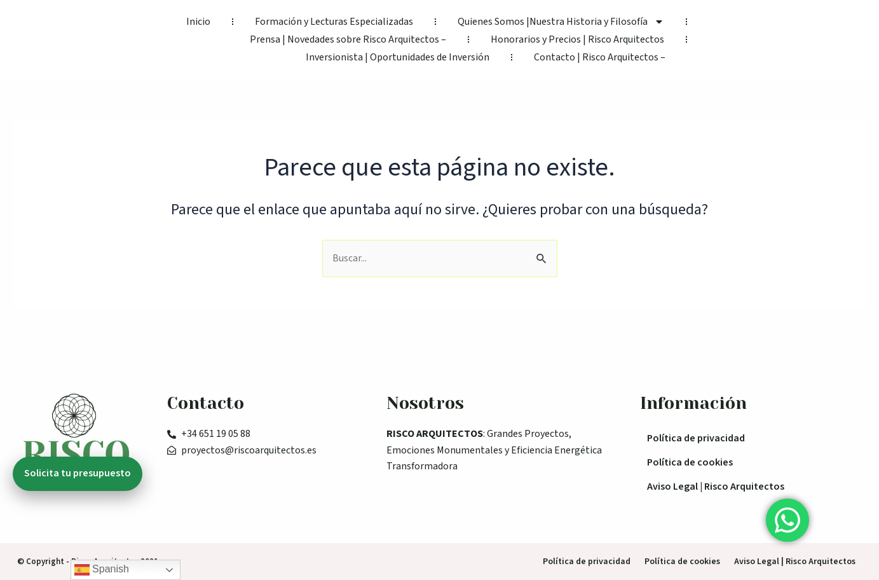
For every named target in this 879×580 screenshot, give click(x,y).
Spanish (101, 569)
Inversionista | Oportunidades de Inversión (397, 57)
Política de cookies (690, 462)
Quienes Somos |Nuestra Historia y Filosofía (561, 22)
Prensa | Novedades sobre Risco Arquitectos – (348, 39)
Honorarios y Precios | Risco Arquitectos (577, 39)
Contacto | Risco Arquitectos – (599, 57)
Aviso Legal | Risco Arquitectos (715, 487)
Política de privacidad (696, 438)
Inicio (198, 22)
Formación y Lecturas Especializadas (334, 22)
